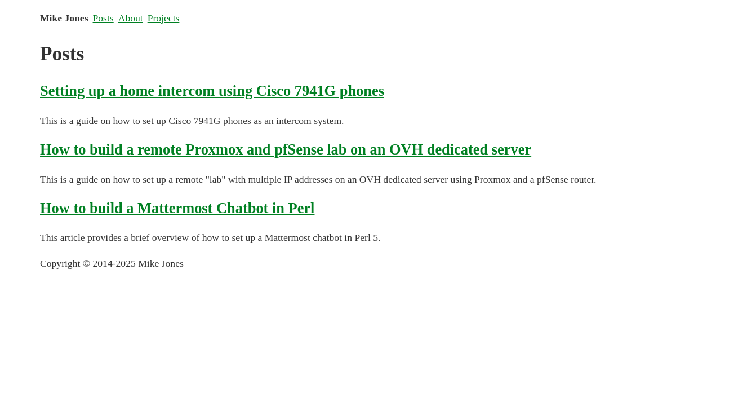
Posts (103, 18)
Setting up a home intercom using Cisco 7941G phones (212, 90)
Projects (164, 18)
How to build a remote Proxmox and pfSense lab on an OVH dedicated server (285, 149)
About (130, 18)
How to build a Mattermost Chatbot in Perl (177, 208)
